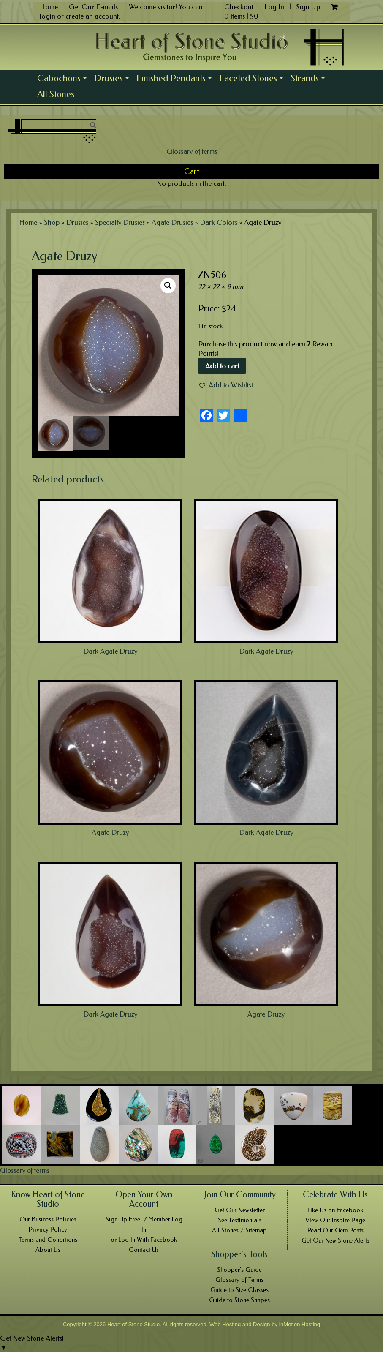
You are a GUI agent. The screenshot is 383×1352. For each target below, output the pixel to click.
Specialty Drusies (120, 222)
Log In (275, 7)
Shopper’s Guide (239, 1269)
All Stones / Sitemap (239, 1230)
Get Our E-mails (93, 7)
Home (49, 7)
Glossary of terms (191, 151)
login (47, 16)
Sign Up (308, 7)
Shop (52, 222)
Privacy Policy (48, 1229)
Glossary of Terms (239, 1280)
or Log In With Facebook (144, 1239)
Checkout (238, 7)
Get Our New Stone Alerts (335, 1240)
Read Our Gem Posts (335, 1230)
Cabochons (63, 79)
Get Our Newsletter (240, 1210)
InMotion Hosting (300, 1324)
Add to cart (222, 366)
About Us (47, 1250)
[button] (225, 385)
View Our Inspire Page (335, 1220)
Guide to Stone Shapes (239, 1300)
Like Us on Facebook (335, 1210)
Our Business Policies (47, 1219)
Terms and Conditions (48, 1239)
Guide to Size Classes (239, 1290)
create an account (92, 16)
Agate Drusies (172, 222)
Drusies (113, 79)
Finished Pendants (175, 79)
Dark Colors (218, 222)
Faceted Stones (253, 79)
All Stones (55, 94)
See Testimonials (239, 1220)
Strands (310, 79)
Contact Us (144, 1250)
